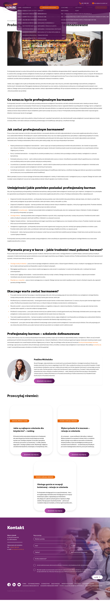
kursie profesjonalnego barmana (88, 342)
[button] (21, 7)
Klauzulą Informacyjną (64, 571)
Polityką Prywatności (78, 571)
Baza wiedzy (20, 20)
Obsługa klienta (15, 215)
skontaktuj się (97, 345)
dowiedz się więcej (44, 381)
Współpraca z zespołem (17, 280)
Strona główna (11, 20)
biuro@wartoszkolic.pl (18, 549)
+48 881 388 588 (15, 547)
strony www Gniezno (30, 593)
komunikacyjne (22, 210)
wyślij (97, 577)
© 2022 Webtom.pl (20, 593)
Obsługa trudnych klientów (18, 263)
